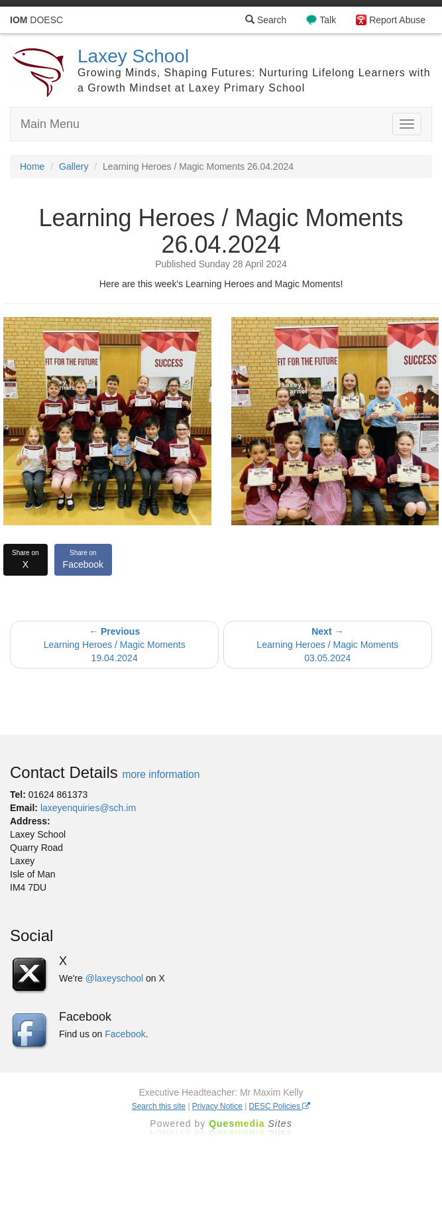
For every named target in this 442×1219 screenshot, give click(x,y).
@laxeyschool (114, 978)
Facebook (83, 559)
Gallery (73, 166)
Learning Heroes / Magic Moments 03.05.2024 (327, 644)
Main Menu (50, 124)
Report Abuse (397, 20)
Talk (327, 20)
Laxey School (133, 56)
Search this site (159, 1106)
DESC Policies (280, 1106)
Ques (250, 1123)
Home (32, 166)
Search (265, 20)
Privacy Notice (217, 1106)
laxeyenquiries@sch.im (88, 807)
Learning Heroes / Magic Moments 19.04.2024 (115, 644)
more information (160, 774)
